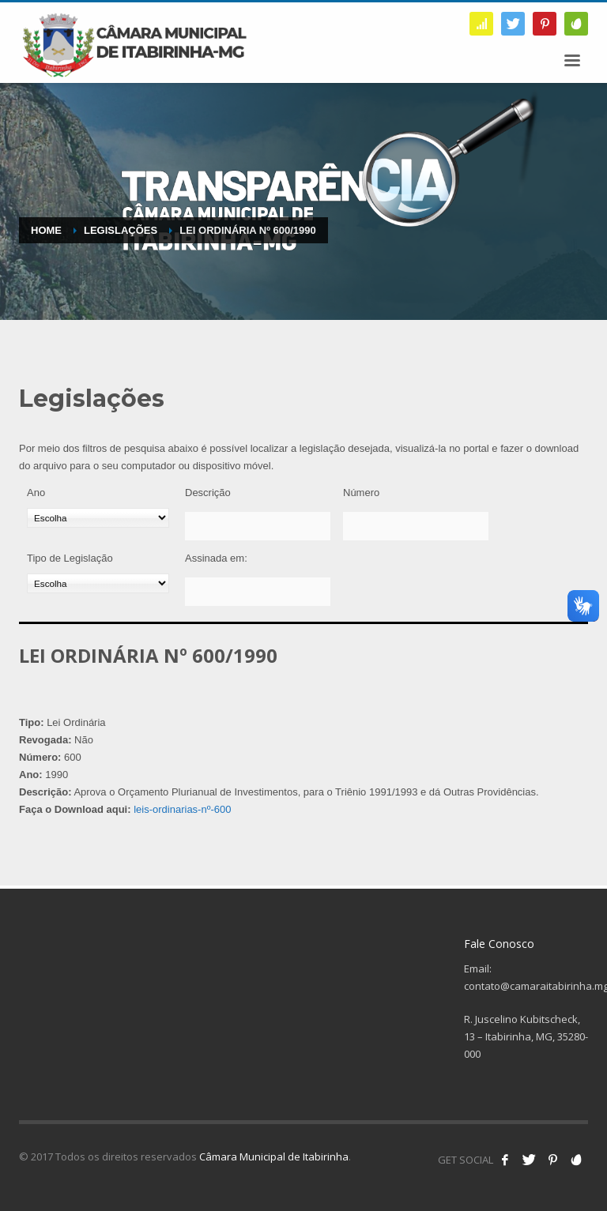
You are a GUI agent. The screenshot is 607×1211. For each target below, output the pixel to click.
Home (46, 230)
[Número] (415, 526)
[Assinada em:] (257, 591)
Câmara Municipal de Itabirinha (274, 1156)
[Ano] (98, 518)
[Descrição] (257, 526)
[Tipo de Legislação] (98, 583)
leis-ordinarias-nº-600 (182, 809)
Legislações (120, 230)
